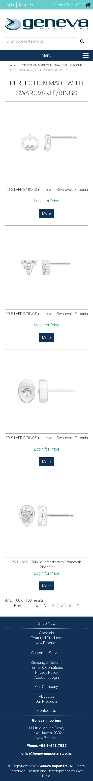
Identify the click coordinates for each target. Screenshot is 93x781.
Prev (18, 605)
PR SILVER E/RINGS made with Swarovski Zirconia (46, 189)
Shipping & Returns (46, 662)
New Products (47, 643)
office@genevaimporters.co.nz (46, 753)
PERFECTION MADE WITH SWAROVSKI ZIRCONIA (52, 65)
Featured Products (46, 638)
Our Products (46, 701)
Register (26, 5)
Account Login (46, 677)
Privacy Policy (46, 672)
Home (12, 65)
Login (9, 5)
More (46, 213)
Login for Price (46, 201)
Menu (47, 55)
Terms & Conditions (46, 667)
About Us (46, 696)
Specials (46, 633)
